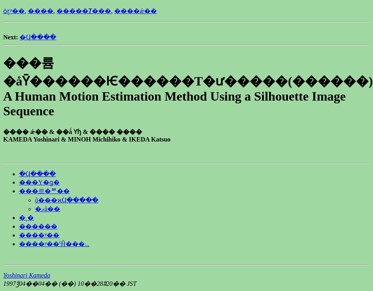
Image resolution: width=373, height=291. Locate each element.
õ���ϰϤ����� (66, 200)
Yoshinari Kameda (26, 275)
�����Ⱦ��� (84, 11)
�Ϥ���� (38, 37)
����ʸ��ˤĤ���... (54, 244)
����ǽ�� (135, 11)
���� (40, 11)
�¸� (26, 217)
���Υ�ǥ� (39, 182)
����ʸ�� (39, 235)
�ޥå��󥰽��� (47, 209)
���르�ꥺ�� (44, 191)
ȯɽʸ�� (14, 11)
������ (38, 226)
